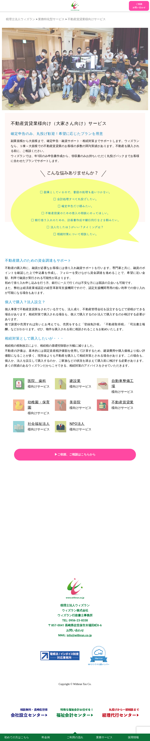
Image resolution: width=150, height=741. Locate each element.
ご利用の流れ (75, 737)
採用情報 (133, 737)
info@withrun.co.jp (79, 635)
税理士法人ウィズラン (20, 19)
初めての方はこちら (16, 737)
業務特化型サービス (51, 19)
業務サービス (104, 737)
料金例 (46, 737)
